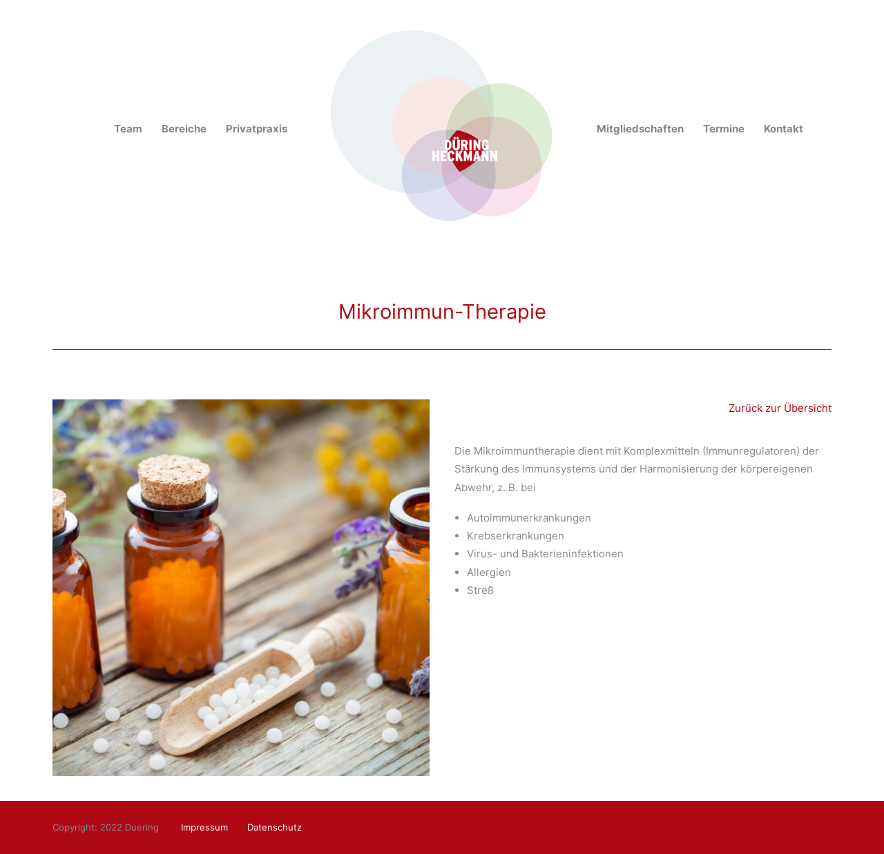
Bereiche (184, 128)
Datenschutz (274, 827)
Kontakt (783, 128)
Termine (723, 128)
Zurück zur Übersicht (780, 408)
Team (128, 128)
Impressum (204, 827)
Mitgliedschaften (640, 128)
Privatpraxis (256, 128)
